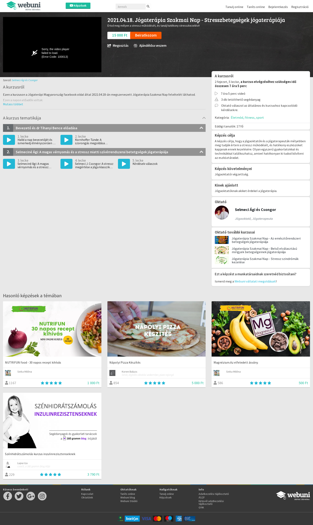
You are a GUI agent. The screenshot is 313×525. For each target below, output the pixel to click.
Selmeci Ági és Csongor (25, 80)
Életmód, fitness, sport (247, 117)
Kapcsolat (87, 494)
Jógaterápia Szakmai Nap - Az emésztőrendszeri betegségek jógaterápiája (266, 240)
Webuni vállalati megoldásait (255, 281)
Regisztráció (300, 7)
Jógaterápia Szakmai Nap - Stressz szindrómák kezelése (265, 260)
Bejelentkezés (278, 7)
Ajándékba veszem (150, 45)
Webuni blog (127, 497)
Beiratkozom (146, 35)
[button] (13, 104)
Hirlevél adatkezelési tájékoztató (211, 502)
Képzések (78, 5)
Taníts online (256, 7)
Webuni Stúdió (129, 501)
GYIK (201, 507)
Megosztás (117, 45)
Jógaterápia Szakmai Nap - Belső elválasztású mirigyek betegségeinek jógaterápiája (264, 250)
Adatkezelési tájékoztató (214, 494)
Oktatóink (87, 497)
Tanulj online (234, 7)
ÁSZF (202, 497)
